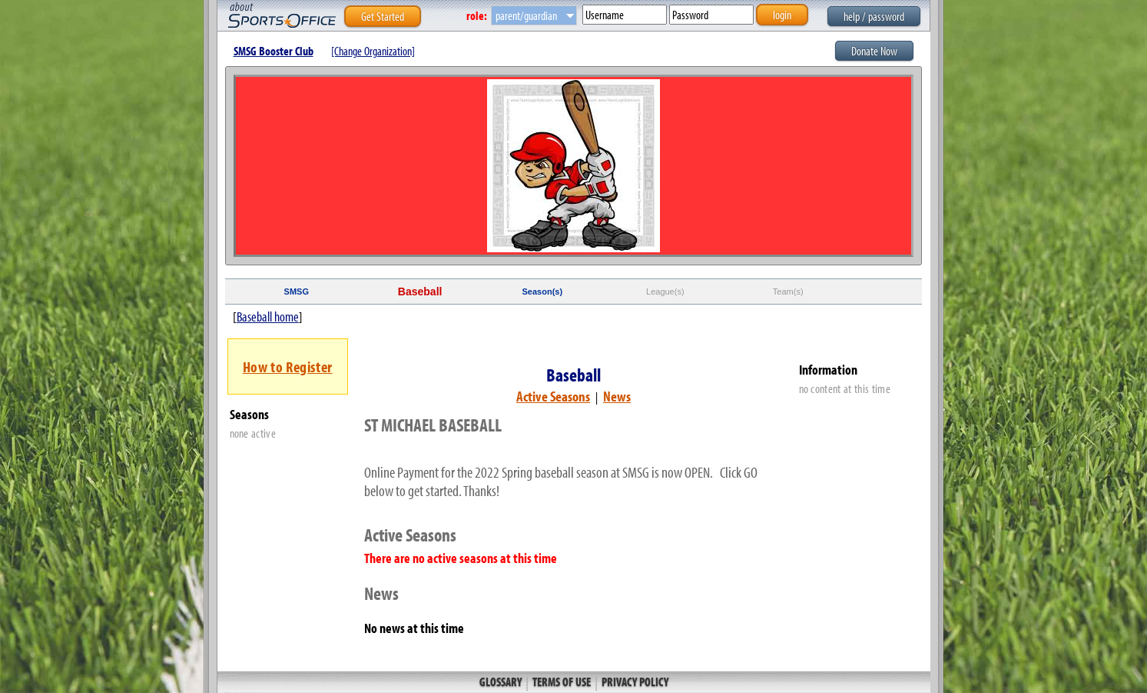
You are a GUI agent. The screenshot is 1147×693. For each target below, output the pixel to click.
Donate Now (874, 50)
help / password (874, 16)
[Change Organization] (373, 50)
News (617, 396)
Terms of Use (561, 681)
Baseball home (268, 316)
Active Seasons (553, 396)
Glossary (501, 681)
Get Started (382, 16)
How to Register (288, 366)
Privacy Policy (633, 681)
